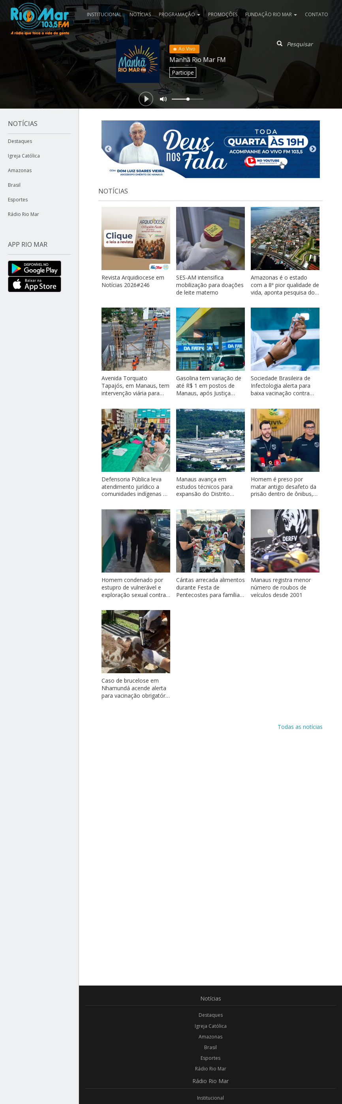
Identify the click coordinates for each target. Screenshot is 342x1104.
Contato (316, 14)
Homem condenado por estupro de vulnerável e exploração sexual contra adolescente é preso (133, 591)
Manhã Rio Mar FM (197, 59)
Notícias (140, 14)
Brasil (14, 185)
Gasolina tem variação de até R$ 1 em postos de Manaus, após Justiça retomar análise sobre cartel (208, 393)
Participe (183, 72)
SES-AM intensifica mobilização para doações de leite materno (210, 285)
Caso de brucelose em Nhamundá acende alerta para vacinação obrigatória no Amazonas (135, 692)
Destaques (20, 141)
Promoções (222, 14)
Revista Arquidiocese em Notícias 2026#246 (132, 281)
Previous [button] (108, 149)
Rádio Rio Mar (23, 214)
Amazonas (20, 170)
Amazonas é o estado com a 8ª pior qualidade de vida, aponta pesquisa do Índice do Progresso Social (285, 289)
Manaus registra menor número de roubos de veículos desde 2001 (281, 587)
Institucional (104, 14)
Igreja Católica (24, 155)
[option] (210, 149)
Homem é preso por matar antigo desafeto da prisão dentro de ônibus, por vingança (283, 490)
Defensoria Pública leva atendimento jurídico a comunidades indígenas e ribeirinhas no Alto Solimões (133, 494)
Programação (179, 14)
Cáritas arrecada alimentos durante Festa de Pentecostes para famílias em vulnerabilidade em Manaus (210, 595)
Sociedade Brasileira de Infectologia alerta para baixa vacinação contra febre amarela (280, 389)
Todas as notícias (300, 726)
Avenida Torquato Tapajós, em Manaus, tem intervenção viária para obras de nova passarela (135, 389)
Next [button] (313, 149)
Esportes (18, 199)
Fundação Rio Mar (271, 14)
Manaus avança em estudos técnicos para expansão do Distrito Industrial (204, 490)
